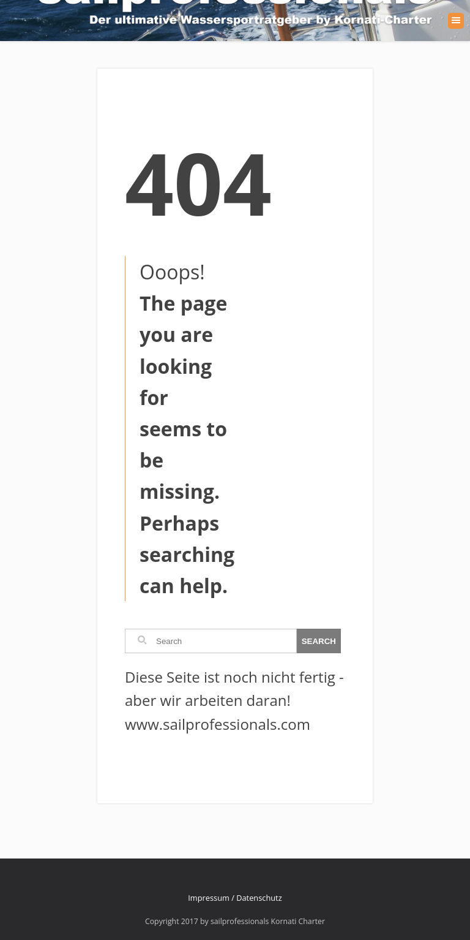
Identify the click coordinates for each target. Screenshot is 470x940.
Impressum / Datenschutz (235, 897)
